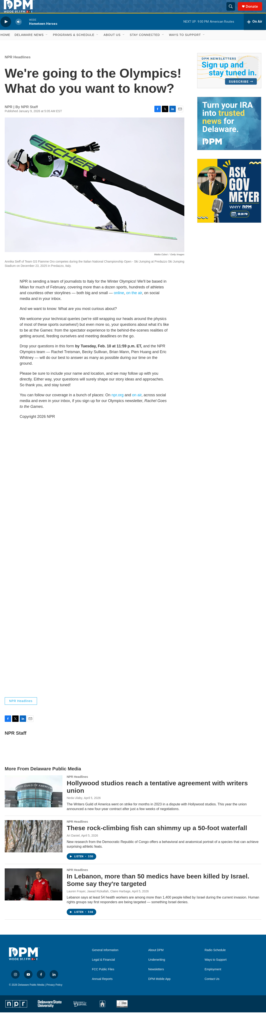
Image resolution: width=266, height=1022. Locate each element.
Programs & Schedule (73, 44)
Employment (213, 979)
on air (137, 404)
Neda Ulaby (74, 807)
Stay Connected (145, 44)
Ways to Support (185, 44)
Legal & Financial (103, 969)
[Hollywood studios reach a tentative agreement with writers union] (33, 801)
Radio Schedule (215, 959)
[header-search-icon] (232, 11)
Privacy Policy (54, 994)
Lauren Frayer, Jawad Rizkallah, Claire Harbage (98, 901)
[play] (5, 31)
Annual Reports (102, 988)
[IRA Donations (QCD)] (229, 133)
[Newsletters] (229, 80)
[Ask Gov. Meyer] (229, 200)
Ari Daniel (73, 845)
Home (5, 44)
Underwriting (156, 969)
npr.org (118, 404)
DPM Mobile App (159, 988)
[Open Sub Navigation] (47, 44)
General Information (105, 959)
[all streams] (255, 31)
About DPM (156, 959)
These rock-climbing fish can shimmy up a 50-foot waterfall (157, 837)
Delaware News (29, 44)
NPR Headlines (18, 67)
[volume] (18, 31)
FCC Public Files (103, 979)
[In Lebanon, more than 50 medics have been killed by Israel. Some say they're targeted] (33, 894)
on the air (134, 302)
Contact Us (212, 988)
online (119, 302)
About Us (111, 44)
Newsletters (156, 979)
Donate (254, 11)
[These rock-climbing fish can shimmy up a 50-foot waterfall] (33, 846)
